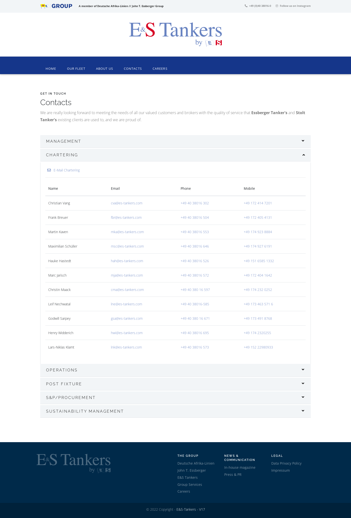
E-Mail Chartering (63, 170)
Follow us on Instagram (293, 6)
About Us (104, 68)
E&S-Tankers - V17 (190, 509)
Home (52, 68)
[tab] (175, 141)
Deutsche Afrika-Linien (195, 463)
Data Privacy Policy (286, 463)
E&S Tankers (187, 477)
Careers (160, 68)
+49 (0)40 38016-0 (258, 6)
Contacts (133, 68)
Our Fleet (76, 68)
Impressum (280, 470)
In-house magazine (239, 467)
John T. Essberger (191, 470)
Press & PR (233, 474)
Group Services (189, 484)
